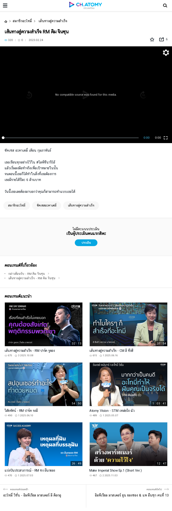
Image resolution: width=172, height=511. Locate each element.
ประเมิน (86, 242)
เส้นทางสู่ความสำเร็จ (52, 21)
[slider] (71, 137)
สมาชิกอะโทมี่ (22, 21)
